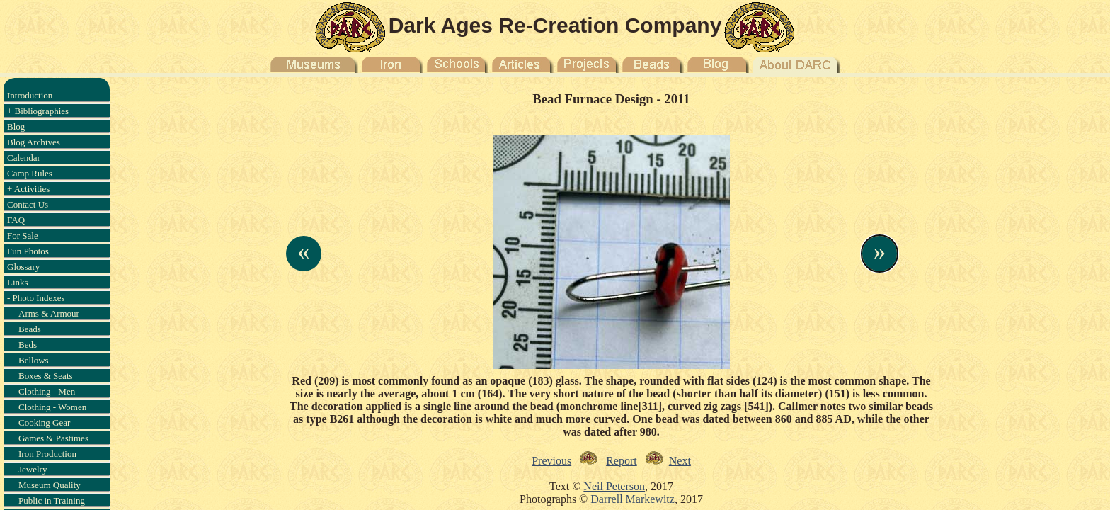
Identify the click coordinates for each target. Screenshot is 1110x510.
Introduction (29, 95)
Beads (29, 329)
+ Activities (28, 188)
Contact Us (27, 204)
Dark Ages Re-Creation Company (555, 25)
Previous (551, 461)
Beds (27, 344)
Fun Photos (28, 251)
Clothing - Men (46, 391)
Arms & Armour (48, 313)
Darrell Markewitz (632, 499)
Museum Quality (49, 485)
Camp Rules (29, 173)
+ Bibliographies (38, 111)
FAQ (16, 220)
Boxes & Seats (45, 375)
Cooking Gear (44, 422)
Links (17, 282)
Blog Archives (33, 142)
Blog (16, 126)
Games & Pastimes (53, 438)
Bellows (33, 360)
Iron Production (47, 453)
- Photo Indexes (36, 298)
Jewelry (32, 469)
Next (680, 461)
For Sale (22, 235)
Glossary (23, 266)
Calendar (23, 157)
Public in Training (51, 500)
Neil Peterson (614, 486)
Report (621, 461)
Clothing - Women (52, 407)
